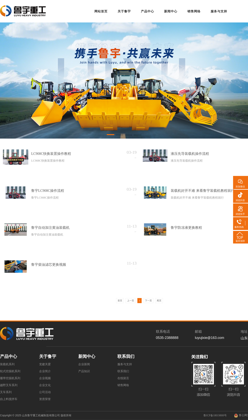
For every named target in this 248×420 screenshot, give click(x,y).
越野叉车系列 (8, 385)
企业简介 (45, 371)
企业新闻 (84, 364)
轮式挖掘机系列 (10, 371)
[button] (110, 135)
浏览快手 (240, 214)
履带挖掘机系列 (10, 378)
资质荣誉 (45, 399)
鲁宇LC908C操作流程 (47, 191)
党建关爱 (45, 364)
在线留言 (123, 378)
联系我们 (123, 371)
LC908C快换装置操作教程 (51, 154)
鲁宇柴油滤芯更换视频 (48, 265)
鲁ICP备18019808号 (215, 415)
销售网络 (123, 385)
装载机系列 (7, 364)
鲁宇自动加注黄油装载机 (50, 228)
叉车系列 (6, 392)
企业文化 (45, 385)
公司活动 (45, 392)
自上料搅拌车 (8, 399)
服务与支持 (124, 364)
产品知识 (84, 371)
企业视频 (45, 378)
